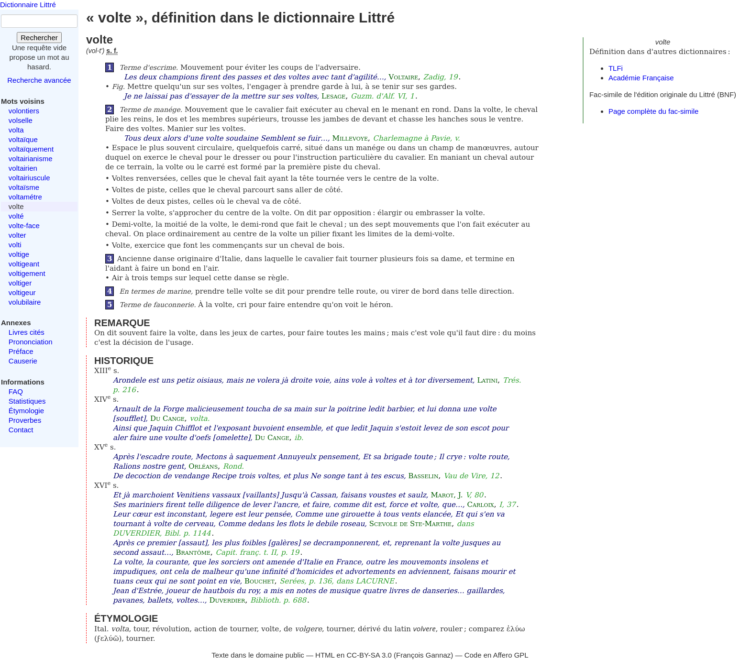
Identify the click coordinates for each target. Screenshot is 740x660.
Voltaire (403, 77)
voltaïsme (24, 187)
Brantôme (193, 552)
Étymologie (26, 411)
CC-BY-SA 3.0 (369, 655)
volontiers (24, 111)
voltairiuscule (29, 178)
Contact (21, 430)
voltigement (27, 273)
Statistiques (27, 401)
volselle (21, 120)
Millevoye (350, 138)
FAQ (16, 391)
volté (16, 216)
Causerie (23, 361)
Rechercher (39, 37)
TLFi (615, 68)
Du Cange (167, 418)
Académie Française (641, 78)
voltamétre (25, 197)
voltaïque (23, 139)
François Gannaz (423, 655)
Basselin (423, 476)
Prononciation (31, 342)
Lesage (333, 96)
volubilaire (25, 302)
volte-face (24, 225)
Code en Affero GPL (496, 655)
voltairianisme (31, 158)
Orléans (203, 466)
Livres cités (26, 332)
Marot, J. (447, 495)
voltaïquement (31, 149)
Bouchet (259, 581)
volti (15, 245)
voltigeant (24, 264)
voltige (19, 254)
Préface (21, 351)
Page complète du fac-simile (653, 111)
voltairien (23, 168)
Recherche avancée (39, 80)
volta (16, 130)
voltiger (20, 283)
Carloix (480, 504)
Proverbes (25, 420)
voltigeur (22, 292)
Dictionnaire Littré (28, 4)
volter (17, 235)
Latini (487, 380)
